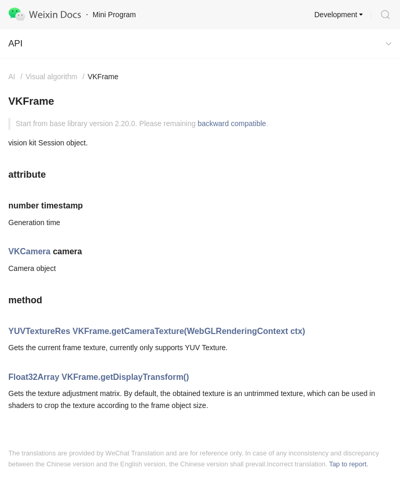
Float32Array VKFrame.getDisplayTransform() (98, 377)
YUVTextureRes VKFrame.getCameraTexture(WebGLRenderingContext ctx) (156, 331)
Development (336, 14)
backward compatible (231, 123)
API (15, 43)
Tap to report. (348, 464)
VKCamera (29, 251)
